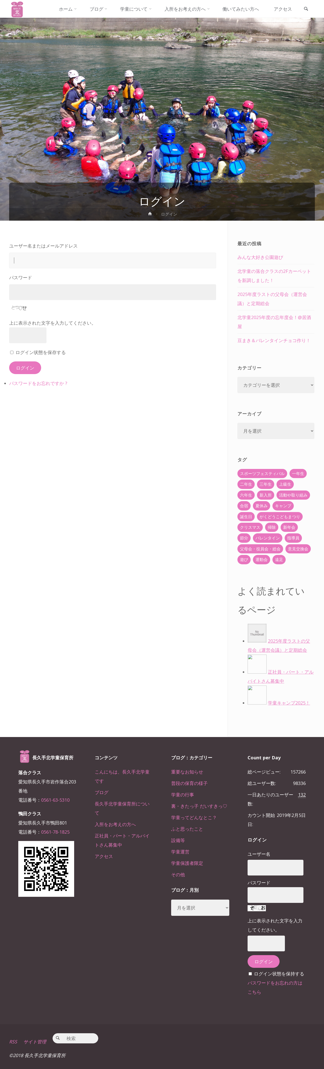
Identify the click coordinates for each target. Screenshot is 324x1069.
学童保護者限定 (187, 863)
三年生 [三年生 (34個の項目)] (266, 484)
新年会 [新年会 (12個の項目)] (289, 527)
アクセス (104, 856)
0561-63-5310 (55, 800)
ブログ (101, 792)
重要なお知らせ (187, 772)
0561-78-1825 (55, 832)
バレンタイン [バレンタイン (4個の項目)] (267, 538)
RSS (13, 1042)
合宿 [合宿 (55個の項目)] (244, 506)
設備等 (178, 840)
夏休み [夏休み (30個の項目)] (261, 506)
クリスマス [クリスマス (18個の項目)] (250, 527)
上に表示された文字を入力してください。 (52, 323)
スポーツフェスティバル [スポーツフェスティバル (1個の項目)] (262, 473)
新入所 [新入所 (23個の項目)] (266, 495)
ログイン (25, 368)
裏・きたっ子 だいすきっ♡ (199, 806)
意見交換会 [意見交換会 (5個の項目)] (298, 549)
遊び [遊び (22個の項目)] (244, 559)
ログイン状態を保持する (279, 974)
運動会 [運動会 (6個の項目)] (261, 559)
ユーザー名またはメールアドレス (43, 246)
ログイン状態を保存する (40, 352)
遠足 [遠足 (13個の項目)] (279, 559)
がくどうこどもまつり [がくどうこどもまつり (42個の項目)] (280, 516)
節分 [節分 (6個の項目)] (244, 538)
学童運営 (180, 852)
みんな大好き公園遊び (260, 257)
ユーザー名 (259, 854)
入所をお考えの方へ (115, 824)
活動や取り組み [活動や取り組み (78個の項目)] (293, 495)
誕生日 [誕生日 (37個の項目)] (246, 516)
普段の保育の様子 (189, 783)
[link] (306, 9)
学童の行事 (182, 795)
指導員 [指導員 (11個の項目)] (293, 538)
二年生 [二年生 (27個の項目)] (246, 484)
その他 (178, 874)
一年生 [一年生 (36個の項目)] (298, 473)
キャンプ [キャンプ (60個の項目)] (283, 506)
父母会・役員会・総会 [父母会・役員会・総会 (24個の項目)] (260, 549)
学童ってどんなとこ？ (194, 817)
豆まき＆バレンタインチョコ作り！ (274, 340)
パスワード (20, 277)
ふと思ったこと (187, 829)
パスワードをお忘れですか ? (38, 383)
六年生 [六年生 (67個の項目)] (246, 495)
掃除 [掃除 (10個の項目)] (272, 527)
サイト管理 (34, 1042)
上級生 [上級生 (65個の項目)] (285, 484)
